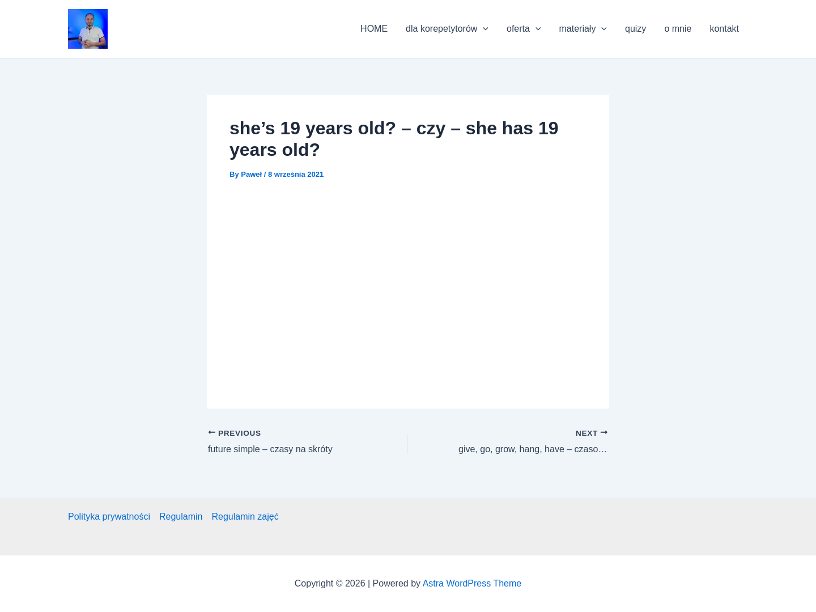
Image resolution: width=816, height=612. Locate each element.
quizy (635, 28)
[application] (482, 29)
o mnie (677, 28)
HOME (374, 28)
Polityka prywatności (109, 516)
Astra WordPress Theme (472, 583)
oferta (524, 29)
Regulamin (180, 516)
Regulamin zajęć (244, 516)
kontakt (724, 28)
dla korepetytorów (447, 29)
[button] (88, 29)
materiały (583, 29)
